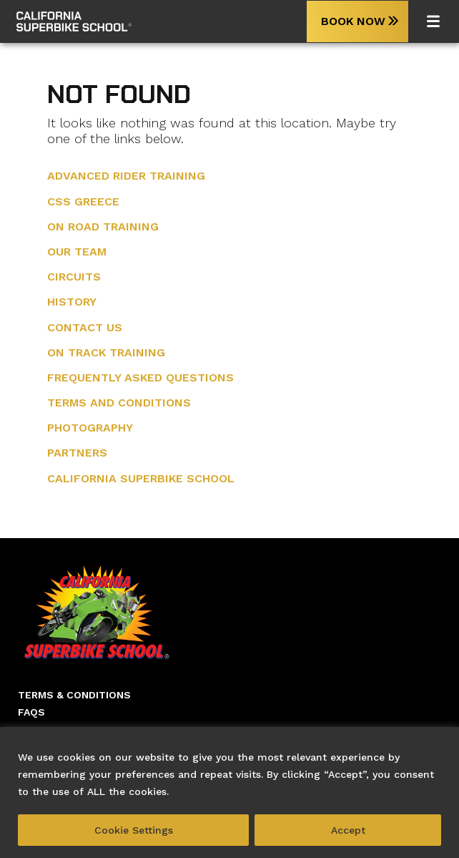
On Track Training (106, 352)
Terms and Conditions (119, 402)
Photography (90, 427)
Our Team (77, 251)
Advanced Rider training (126, 175)
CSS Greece (83, 201)
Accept (348, 830)
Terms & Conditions (74, 695)
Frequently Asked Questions (140, 377)
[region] (229, 792)
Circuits (74, 276)
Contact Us (84, 327)
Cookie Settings (133, 830)
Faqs (31, 712)
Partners (77, 452)
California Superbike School (141, 478)
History (72, 301)
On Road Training (103, 226)
